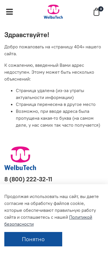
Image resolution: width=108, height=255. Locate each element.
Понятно (33, 239)
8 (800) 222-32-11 (28, 179)
